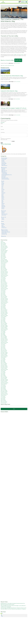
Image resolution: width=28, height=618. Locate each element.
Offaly (2, 201)
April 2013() (3, 399)
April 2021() (3, 294)
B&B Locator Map (4, 170)
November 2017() (4, 340)
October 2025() (4, 251)
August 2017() (3, 343)
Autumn (3, 218)
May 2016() (3, 360)
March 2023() (3, 268)
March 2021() (3, 295)
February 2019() (4, 323)
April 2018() (3, 334)
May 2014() (3, 387)
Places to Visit (3, 210)
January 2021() (4, 297)
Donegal (3, 189)
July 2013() (3, 396)
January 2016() (4, 364)
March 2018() (3, 335)
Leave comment (3, 121)
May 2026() (3, 242)
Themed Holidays (4, 158)
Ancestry (3, 160)
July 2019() (3, 317)
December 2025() (4, 247)
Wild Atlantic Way (11, 65)
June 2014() (3, 386)
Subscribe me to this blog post (6, 138)
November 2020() (4, 299)
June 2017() (3, 345)
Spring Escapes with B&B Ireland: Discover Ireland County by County (13, 607)
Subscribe (2, 122)
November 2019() (4, 313)
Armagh (3, 183)
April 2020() (3, 307)
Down (2, 190)
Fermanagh (3, 192)
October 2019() (4, 314)
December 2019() (4, 312)
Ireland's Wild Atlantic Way (9, 91)
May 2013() (3, 398)
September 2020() (4, 302)
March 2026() (3, 243)
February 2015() (4, 377)
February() (3, 258)
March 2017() (3, 349)
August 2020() (4, 303)
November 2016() (4, 353)
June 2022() (3, 278)
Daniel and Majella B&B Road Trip (7, 174)
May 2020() (3, 306)
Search (22, 1)
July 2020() (3, 304)
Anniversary (3, 168)
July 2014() (3, 385)
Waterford (3, 205)
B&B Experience (4, 167)
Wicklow (3, 208)
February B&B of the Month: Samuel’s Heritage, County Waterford (13, 605)
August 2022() (4, 276)
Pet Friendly (3, 164)
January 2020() (4, 311)
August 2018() (3, 330)
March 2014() (3, 389)
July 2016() (3, 358)
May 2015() (3, 373)
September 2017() (4, 342)
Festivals (2, 223)
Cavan (3, 185)
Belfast (3, 184)
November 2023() (4, 260)
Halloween (3, 226)
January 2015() (4, 378)
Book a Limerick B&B (7, 60)
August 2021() (3, 289)
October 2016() (4, 354)
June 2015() (3, 372)
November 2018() (4, 326)
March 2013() (3, 400)
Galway (3, 193)
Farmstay (3, 161)
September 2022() (4, 275)
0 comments (17, 63)
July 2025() (3, 253)
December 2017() (4, 339)
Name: (2, 123)
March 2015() (3, 376)
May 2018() (3, 333)
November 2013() (4, 391)
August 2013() (3, 395)
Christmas (3, 224)
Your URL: (2, 129)
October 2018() (4, 327)
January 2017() (4, 351)
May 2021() (3, 293)
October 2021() (4, 287)
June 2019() (3, 318)
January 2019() (4, 324)
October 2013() (4, 392)
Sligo (2, 202)
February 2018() (4, 336)
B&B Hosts (3, 169)
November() (3, 249)
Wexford (3, 207)
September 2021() (4, 288)
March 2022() (3, 281)
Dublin (3, 191)
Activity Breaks (4, 159)
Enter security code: (4, 139)
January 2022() (4, 270)
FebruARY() (3, 244)
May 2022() (3, 279)
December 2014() (4, 379)
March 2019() (3, 322)
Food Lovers (3, 162)
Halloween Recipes (4, 173)
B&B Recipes (4, 171)
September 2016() (4, 355)
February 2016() (4, 363)
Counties (2, 181)
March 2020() (3, 308)
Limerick (21, 54)
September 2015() (4, 369)
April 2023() (3, 267)
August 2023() (4, 262)
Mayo (2, 200)
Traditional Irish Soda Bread (6, 606)
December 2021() (4, 285)
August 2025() (3, 252)
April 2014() (3, 388)
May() (2, 241)
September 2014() (4, 382)
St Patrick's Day (4, 227)
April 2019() (3, 321)
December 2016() (4, 352)
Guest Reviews (4, 175)
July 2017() (3, 344)
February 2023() (4, 269)
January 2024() (4, 259)
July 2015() (3, 371)
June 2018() (3, 332)
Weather (3, 219)
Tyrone (3, 204)
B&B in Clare (17, 54)
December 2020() (4, 298)
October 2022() (4, 274)
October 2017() (4, 341)
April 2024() (3, 256)
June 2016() (3, 359)
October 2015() (4, 368)
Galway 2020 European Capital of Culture (13, 108)
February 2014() (4, 390)
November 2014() (4, 380)
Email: (2, 126)
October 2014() (4, 381)
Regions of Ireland (4, 229)
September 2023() (4, 261)
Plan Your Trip (3, 217)
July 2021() (3, 290)
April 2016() (3, 361)
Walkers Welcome (4, 165)
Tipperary (3, 203)
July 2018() (3, 331)
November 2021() (4, 286)
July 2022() (3, 277)
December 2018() (4, 325)
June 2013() (3, 397)
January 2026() (4, 248)
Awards (2, 221)
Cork (2, 187)
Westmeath (3, 206)
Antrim (3, 182)
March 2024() (3, 257)
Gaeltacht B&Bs (4, 163)
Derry (2, 188)
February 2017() (4, 350)
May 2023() (3, 266)
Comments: (3, 132)
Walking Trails (3, 236)
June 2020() (3, 305)
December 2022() (4, 271)
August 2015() (3, 370)
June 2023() (3, 265)
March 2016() (3, 362)
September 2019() (4, 315)
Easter (3, 225)
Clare (3, 65)
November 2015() (4, 367)
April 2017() (3, 348)
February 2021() (4, 296)
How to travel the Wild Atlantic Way (12, 76)
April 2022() (3, 280)
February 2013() (4, 401)
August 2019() (3, 316)
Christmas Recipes (4, 172)
